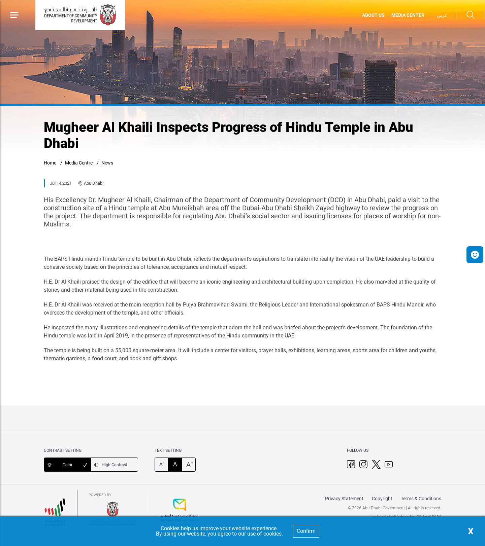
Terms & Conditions (421, 498)
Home (50, 163)
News (107, 163)
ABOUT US (373, 15)
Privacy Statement (344, 498)
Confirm (306, 531)
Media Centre (79, 163)
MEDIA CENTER (407, 15)
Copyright (382, 498)
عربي (442, 15)
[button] (474, 254)
